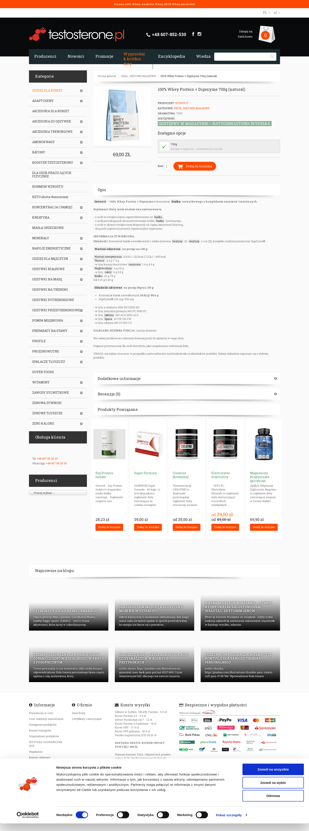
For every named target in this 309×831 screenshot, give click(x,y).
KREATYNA (40, 217)
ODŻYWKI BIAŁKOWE (142, 76)
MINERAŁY (40, 238)
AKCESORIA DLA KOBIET (50, 111)
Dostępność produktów (43, 724)
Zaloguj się (245, 31)
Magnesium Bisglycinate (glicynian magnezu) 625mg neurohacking (263, 480)
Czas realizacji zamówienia (46, 719)
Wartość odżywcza (107, 249)
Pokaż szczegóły (229, 822)
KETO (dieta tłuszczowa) (50, 197)
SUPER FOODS (43, 372)
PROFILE (39, 341)
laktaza (109, 315)
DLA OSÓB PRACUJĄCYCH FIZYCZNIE (51, 174)
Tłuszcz (99, 260)
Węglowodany (103, 268)
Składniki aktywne (108, 287)
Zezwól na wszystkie (273, 777)
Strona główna (107, 76)
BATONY (38, 152)
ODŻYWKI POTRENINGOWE (53, 300)
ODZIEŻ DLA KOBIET (47, 90)
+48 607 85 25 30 (47, 458)
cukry (108, 272)
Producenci (45, 56)
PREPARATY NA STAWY (49, 331)
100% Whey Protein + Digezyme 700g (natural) (189, 76)
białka (176, 201)
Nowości (76, 56)
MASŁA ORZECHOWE (48, 228)
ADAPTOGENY (43, 101)
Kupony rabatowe (39, 757)
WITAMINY (41, 382)
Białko (98, 276)
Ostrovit (100, 201)
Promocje (104, 56)
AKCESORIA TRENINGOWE (52, 131)
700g (174, 144)
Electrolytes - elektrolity (221, 475)
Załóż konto (245, 36)
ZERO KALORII (43, 423)
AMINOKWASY (43, 142)
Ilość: (164, 166)
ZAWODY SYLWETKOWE (50, 392)
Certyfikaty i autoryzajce (86, 719)
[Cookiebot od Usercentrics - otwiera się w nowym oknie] (28, 822)
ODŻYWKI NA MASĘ (47, 279)
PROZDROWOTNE (45, 351)
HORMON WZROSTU (48, 186)
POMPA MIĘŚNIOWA (47, 320)
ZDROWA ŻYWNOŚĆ (47, 403)
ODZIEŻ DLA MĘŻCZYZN (50, 258)
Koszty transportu (40, 730)
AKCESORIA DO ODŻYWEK (51, 121)
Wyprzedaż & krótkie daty (134, 58)
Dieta (124, 76)
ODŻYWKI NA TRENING (50, 289)
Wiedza (203, 56)
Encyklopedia (171, 56)
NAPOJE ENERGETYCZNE (51, 248)
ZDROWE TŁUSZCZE (47, 413)
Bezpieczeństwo (39, 763)
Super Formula (145, 473)
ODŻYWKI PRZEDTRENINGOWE (56, 310)
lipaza (108, 319)
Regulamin (35, 751)
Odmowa (273, 803)
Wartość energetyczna (108, 256)
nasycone (135, 264)
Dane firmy (78, 713)
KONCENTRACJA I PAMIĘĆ (52, 207)
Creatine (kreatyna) (181, 475)
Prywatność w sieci (41, 713)
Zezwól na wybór (273, 790)
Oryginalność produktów (44, 736)
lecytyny (178, 241)
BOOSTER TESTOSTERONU (52, 162)
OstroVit (181, 103)
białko (158, 217)
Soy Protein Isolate (104, 475)
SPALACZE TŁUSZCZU (48, 361)
